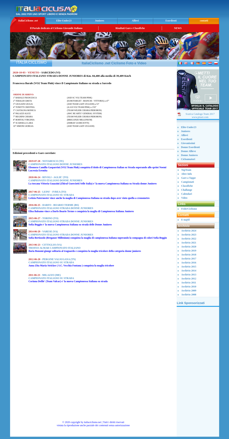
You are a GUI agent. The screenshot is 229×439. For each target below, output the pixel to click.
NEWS (178, 28)
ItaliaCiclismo (28, 20)
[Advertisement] (169, 9)
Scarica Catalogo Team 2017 (200, 113)
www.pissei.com (200, 117)
